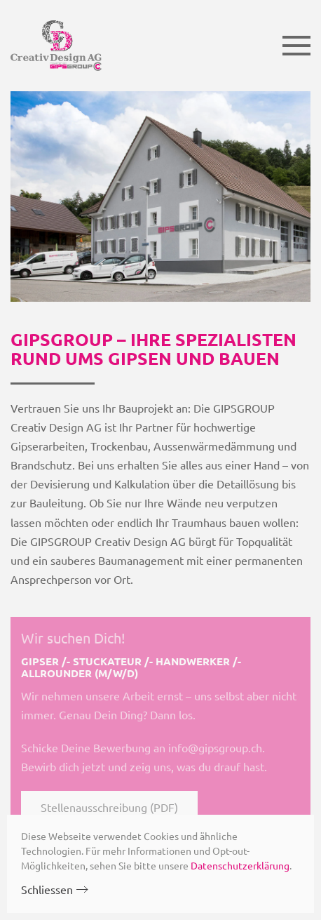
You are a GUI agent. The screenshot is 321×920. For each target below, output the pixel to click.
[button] (296, 45)
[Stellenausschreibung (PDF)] (160, 725)
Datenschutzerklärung (240, 865)
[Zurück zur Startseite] (56, 45)
